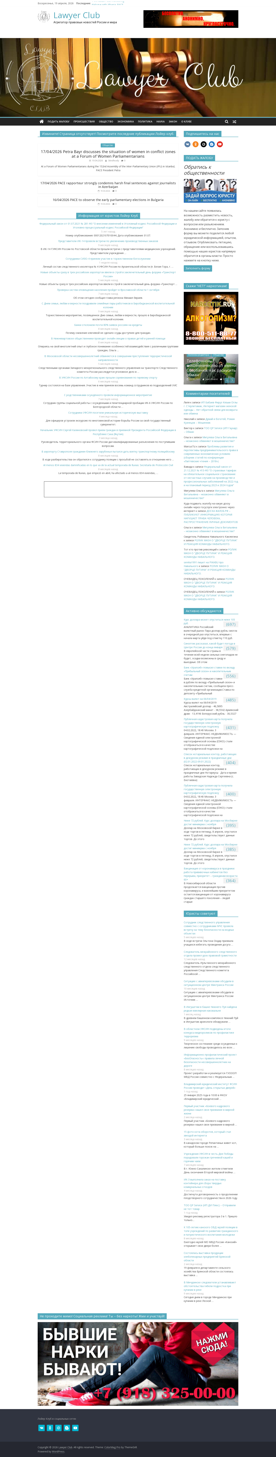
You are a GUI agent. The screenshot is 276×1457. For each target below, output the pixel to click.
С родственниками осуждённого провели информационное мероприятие (108, 395)
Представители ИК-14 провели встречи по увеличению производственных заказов (108, 241)
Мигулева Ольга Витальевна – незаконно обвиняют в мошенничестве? (209, 494)
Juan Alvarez (222, 379)
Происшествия (84, 121)
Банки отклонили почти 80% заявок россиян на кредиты (108, 325)
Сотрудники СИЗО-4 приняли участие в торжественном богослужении (108, 258)
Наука (160, 121)
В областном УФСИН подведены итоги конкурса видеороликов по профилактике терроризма (209, 1032)
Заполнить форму (198, 268)
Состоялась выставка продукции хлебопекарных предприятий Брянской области (207, 1256)
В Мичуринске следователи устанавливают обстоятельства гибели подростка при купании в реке (210, 1286)
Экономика (125, 121)
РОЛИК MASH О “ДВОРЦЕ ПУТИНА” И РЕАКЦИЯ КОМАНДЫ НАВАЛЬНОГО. (210, 553)
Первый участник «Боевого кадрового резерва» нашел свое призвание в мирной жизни (209, 1109)
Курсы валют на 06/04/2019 (200, 698)
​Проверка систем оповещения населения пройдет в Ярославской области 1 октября (108, 290)
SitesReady (114, 160)
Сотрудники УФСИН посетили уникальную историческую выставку (108, 412)
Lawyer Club (77, 15)
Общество (106, 121)
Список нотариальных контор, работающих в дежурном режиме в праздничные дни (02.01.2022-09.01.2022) (210, 757)
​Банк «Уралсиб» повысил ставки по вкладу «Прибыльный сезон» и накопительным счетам (209, 671)
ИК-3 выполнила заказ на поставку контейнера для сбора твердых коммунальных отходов (205, 1183)
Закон (173, 121)
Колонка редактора (208, 354)
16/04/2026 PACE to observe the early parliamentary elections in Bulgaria (108, 200)
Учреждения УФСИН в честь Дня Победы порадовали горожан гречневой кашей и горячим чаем (208, 1157)
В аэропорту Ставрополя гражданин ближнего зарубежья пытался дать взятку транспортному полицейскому (108, 451)
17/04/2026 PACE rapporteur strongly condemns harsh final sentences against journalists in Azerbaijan (108, 185)
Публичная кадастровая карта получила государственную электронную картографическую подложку (208, 722)
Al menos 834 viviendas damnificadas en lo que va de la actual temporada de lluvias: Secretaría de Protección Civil (108, 465)
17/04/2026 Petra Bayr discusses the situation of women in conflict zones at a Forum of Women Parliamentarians (108, 154)
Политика (145, 121)
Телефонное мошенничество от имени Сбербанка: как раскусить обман (222, 367)
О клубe (186, 121)
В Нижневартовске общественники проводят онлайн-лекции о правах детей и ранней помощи (108, 338)
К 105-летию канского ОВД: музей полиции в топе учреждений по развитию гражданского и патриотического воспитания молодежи (211, 1231)
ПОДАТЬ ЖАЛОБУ (58, 121)
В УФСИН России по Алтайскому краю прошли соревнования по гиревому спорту (108, 377)
